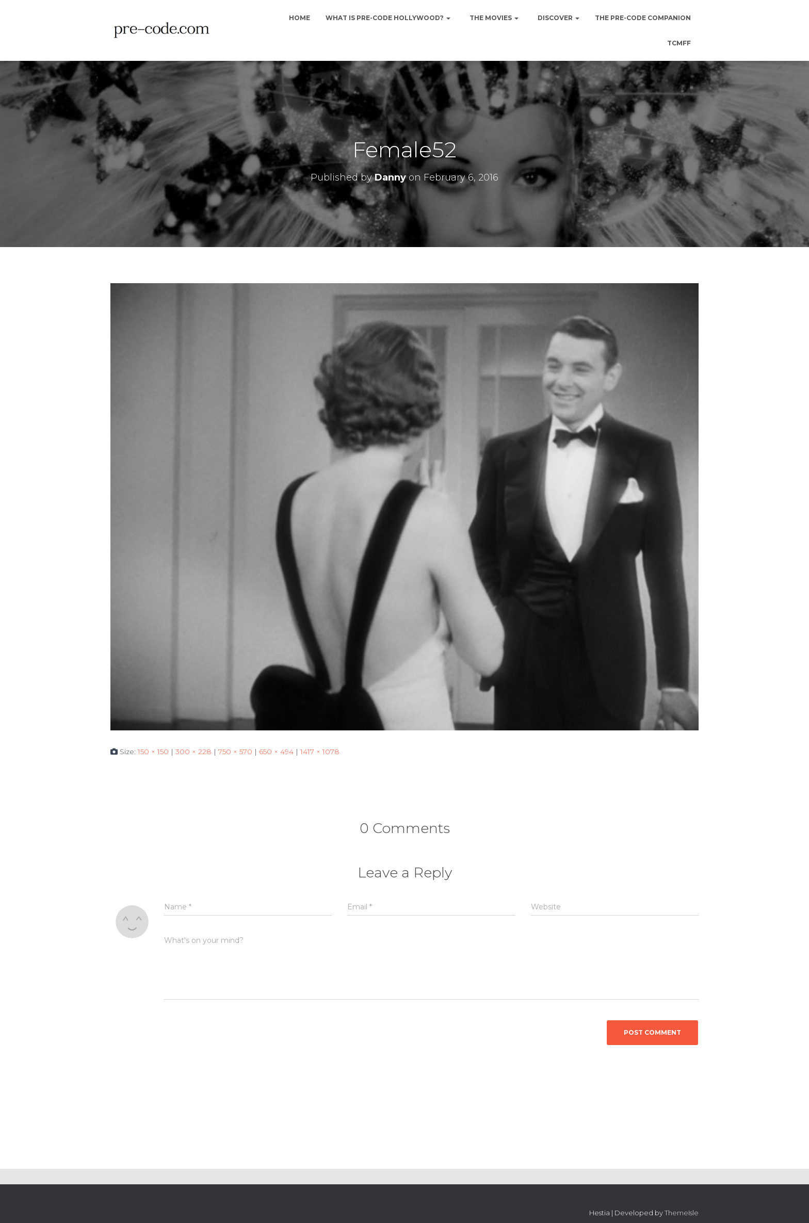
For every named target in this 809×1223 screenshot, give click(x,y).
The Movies (493, 18)
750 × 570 (235, 751)
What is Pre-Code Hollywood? (388, 18)
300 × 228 (193, 751)
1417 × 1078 (319, 751)
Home (298, 18)
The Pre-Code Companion (643, 18)
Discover (557, 18)
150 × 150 (153, 751)
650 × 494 (276, 751)
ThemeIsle (682, 1213)
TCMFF (679, 43)
